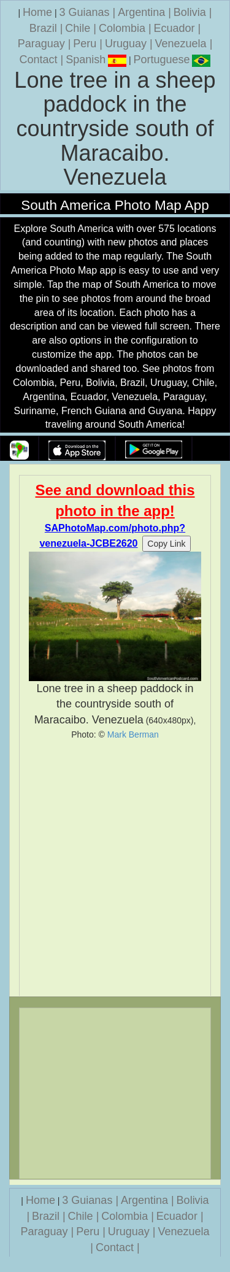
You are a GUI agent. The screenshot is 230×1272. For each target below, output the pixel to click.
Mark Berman (133, 734)
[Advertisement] (115, 868)
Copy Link (166, 544)
